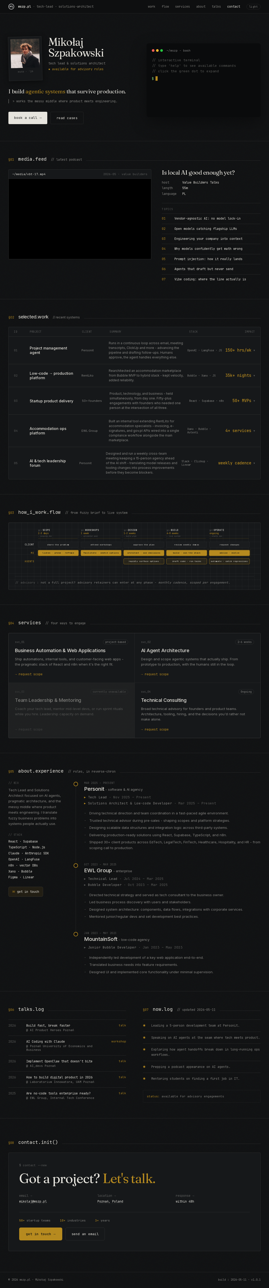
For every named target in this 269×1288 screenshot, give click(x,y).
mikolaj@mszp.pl (33, 1202)
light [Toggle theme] (253, 6)
